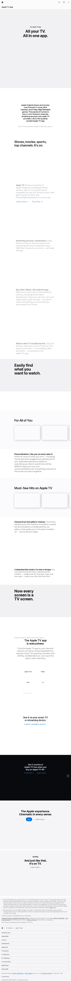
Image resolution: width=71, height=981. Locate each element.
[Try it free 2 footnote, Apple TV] (29, 773)
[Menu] (68, 2)
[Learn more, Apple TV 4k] (40, 819)
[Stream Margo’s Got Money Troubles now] (24, 784)
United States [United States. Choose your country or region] (5, 976)
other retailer (28, 973)
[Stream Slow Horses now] (44, 794)
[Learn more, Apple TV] (22, 202)
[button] (59, 2)
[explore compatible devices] (35, 725)
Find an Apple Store (17, 973)
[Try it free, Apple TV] (37, 202)
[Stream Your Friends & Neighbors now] (59, 784)
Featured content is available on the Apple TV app (15, 918)
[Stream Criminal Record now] (42, 784)
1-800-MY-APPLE (47, 973)
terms (51, 907)
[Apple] (2, 2)
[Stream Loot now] (8, 794)
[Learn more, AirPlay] (35, 867)
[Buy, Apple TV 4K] (29, 819)
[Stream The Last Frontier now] (26, 794)
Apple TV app (7, 7)
